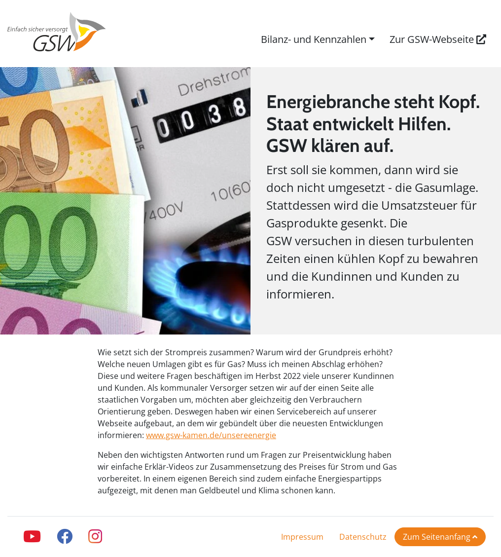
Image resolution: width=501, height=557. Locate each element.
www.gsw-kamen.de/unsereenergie (211, 435)
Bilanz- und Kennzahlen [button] (313, 39)
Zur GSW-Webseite (438, 39)
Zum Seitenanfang (440, 536)
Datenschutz (363, 536)
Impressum (302, 536)
